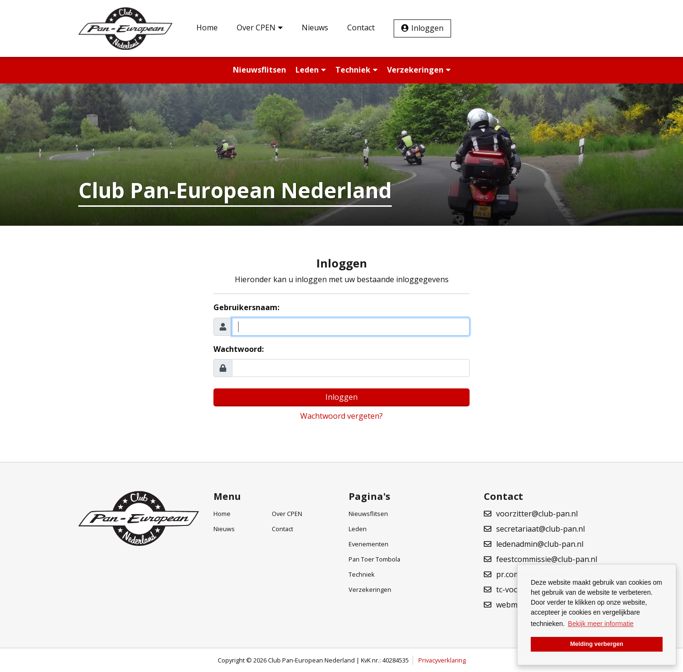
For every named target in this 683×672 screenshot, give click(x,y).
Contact (361, 27)
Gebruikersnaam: (246, 307)
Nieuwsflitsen (259, 69)
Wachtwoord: (238, 349)
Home (207, 27)
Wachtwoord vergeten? (341, 416)
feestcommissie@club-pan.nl (546, 559)
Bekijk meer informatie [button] (601, 623)
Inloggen (427, 28)
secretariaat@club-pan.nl (540, 529)
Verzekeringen (419, 69)
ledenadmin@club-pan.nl (539, 544)
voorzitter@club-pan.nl (537, 513)
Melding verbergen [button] (596, 644)
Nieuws (315, 27)
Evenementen (368, 544)
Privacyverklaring (442, 660)
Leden (310, 69)
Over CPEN (260, 27)
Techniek (356, 69)
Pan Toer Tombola (374, 559)
